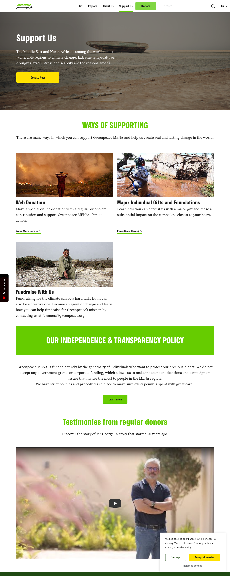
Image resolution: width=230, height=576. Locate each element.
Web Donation (30, 202)
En (223, 6)
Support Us (126, 6)
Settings (175, 557)
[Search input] (181, 6)
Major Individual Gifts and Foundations (158, 202)
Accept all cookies (204, 557)
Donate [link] (145, 6)
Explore (92, 6)
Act (80, 6)
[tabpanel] (115, 55)
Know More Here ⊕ (27, 231)
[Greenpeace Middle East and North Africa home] (23, 6)
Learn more (115, 399)
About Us (108, 6)
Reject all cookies (192, 565)
